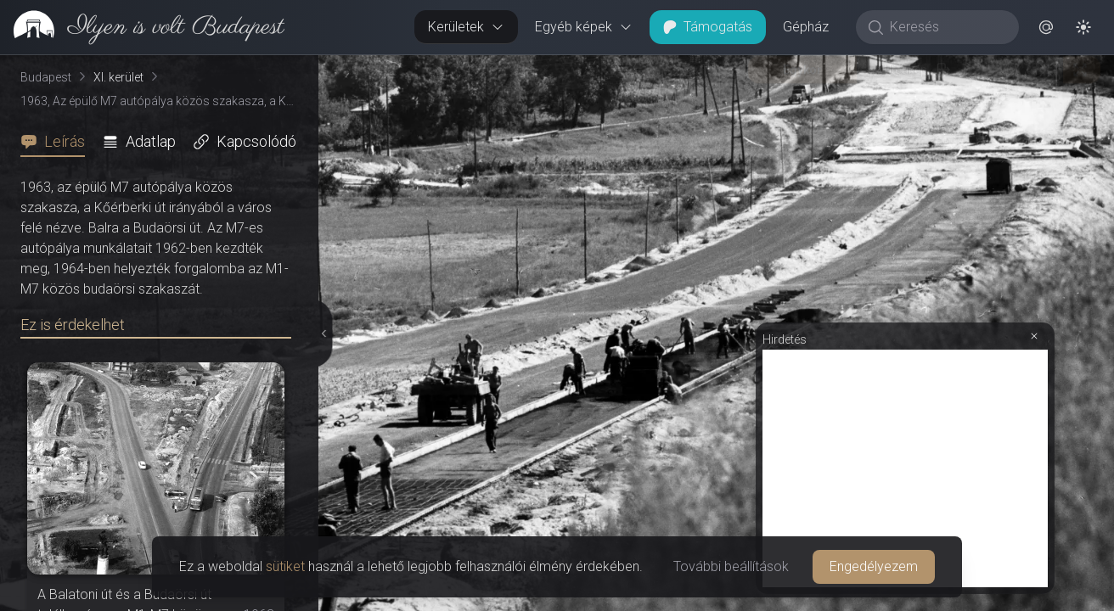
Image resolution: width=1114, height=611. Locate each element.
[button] (1046, 27)
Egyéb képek (584, 27)
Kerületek (466, 27)
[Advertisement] (905, 468)
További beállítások (731, 566)
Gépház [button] (806, 27)
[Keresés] (946, 27)
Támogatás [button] (707, 27)
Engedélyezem (874, 566)
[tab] (57, 141)
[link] (142, 27)
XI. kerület (118, 77)
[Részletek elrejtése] (322, 333)
